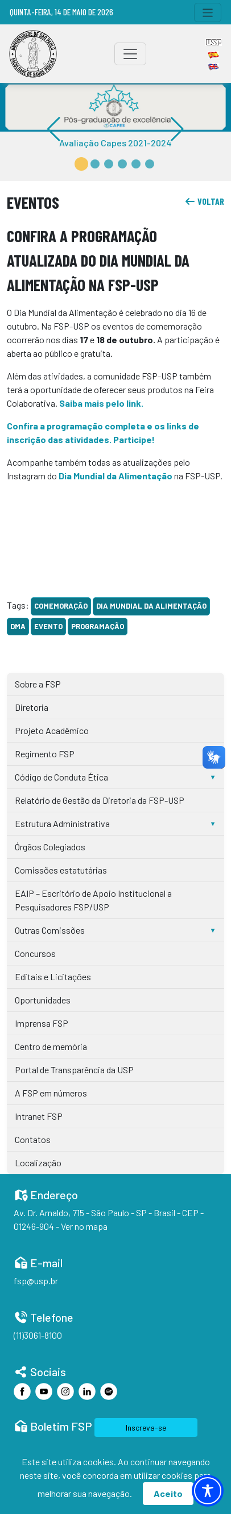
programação (97, 626)
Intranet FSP (39, 1116)
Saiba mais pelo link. (101, 403)
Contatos (33, 1139)
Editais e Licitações (53, 976)
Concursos (35, 953)
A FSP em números (51, 1092)
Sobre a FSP (38, 683)
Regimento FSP (45, 753)
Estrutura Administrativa (62, 823)
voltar (204, 201)
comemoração (61, 605)
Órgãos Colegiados (50, 846)
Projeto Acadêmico (52, 730)
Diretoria (31, 707)
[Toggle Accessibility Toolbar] (207, 1490)
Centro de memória (51, 1046)
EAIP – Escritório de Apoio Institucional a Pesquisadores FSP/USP (93, 900)
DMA (18, 626)
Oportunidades (43, 999)
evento (48, 626)
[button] (81, 164)
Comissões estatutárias (61, 869)
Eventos (33, 202)
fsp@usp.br (36, 1280)
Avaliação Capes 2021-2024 (115, 142)
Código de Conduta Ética (61, 776)
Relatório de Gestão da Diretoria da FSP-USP (99, 800)
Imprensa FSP (41, 1023)
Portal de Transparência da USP (74, 1069)
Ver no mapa (84, 1226)
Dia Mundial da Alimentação (151, 605)
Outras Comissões (50, 930)
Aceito (168, 1493)
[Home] (33, 54)
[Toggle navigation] (208, 12)
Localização (38, 1162)
